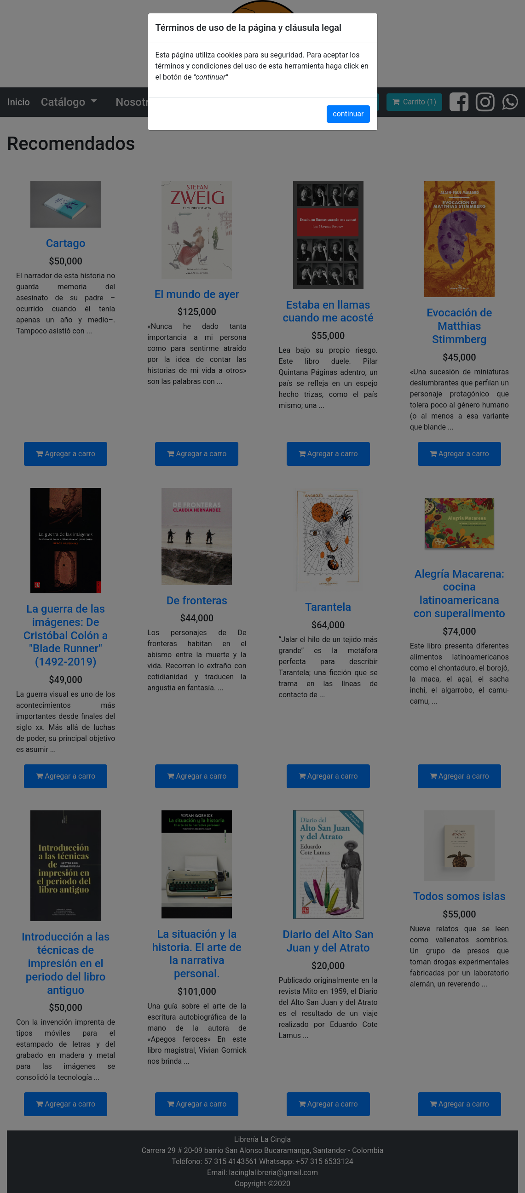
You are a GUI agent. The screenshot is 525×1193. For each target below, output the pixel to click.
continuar (348, 113)
